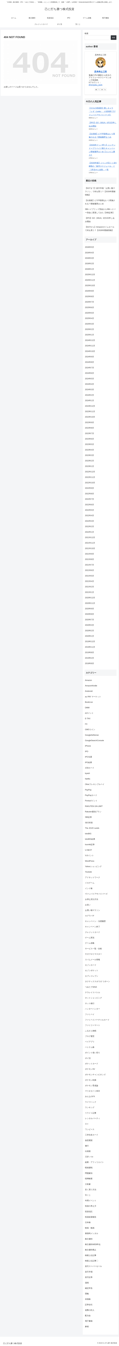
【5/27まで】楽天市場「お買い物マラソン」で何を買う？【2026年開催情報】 (100, 191)
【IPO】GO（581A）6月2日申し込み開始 (100, 219)
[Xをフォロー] (99, 89)
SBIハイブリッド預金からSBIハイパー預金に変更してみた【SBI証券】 (100, 211)
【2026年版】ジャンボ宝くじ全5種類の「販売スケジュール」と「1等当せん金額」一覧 (102, 166)
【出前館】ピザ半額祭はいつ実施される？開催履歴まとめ (100, 202)
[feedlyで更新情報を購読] (102, 89)
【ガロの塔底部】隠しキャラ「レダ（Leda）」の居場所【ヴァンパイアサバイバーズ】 (102, 111)
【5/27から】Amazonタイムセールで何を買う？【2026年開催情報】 (99, 228)
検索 (86, 33)
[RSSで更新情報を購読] (105, 89)
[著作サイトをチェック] (96, 89)
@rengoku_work (95, 85)
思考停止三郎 (100, 71)
